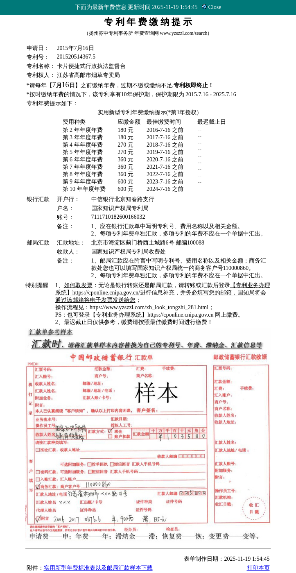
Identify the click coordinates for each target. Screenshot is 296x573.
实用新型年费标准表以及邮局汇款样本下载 (98, 568)
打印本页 (258, 568)
